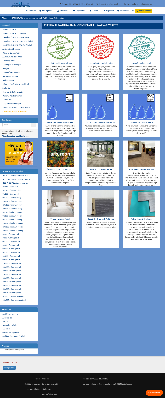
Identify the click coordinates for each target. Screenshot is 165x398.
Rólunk (5, 321)
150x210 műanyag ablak (11, 289)
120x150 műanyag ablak (11, 267)
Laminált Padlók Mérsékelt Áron (60, 63)
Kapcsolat (6, 329)
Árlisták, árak (7, 100)
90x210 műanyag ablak (11, 256)
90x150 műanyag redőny (11, 194)
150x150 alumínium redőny (12, 231)
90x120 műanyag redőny (11, 190)
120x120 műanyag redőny (12, 201)
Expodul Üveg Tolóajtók (11, 72)
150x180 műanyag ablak (11, 274)
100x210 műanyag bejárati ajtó (14, 300)
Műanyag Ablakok (9, 29)
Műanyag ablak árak (10, 187)
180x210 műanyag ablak (11, 282)
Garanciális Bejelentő (10, 332)
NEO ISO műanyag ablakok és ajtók (16, 179)
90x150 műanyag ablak (11, 252)
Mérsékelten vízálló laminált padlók (60, 122)
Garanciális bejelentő (50, 384)
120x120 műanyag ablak (11, 263)
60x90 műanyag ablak (10, 238)
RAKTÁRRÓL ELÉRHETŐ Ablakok (15, 37)
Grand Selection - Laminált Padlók (141, 169)
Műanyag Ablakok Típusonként (14, 33)
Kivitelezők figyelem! (49, 394)
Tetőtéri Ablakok (8, 80)
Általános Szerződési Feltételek (14, 336)
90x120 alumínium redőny (12, 212)
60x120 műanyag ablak (11, 241)
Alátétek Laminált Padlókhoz (141, 219)
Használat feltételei (9, 325)
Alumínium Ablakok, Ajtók (12, 57)
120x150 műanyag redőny (12, 205)
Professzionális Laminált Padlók (101, 63)
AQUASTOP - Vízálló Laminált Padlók (100, 122)
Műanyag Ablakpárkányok (12, 96)
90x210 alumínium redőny (12, 220)
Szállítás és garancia (10, 314)
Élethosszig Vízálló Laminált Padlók (60, 169)
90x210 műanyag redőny (11, 198)
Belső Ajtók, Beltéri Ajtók (11, 65)
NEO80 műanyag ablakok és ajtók (15, 176)
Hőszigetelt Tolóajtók (10, 76)
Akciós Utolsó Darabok (11, 49)
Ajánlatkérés (154, 393)
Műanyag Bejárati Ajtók (11, 53)
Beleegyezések (9, 368)
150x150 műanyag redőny (12, 209)
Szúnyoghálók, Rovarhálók (12, 92)
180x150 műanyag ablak (11, 278)
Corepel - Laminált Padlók (60, 219)
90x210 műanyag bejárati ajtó (13, 296)
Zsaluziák (6, 88)
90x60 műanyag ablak (10, 245)
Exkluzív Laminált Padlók (141, 63)
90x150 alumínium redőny (12, 216)
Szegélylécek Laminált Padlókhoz (101, 219)
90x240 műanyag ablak (11, 260)
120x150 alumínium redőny (12, 227)
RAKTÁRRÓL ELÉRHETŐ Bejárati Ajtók (17, 41)
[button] (46, 11)
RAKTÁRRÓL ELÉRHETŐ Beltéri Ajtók (17, 45)
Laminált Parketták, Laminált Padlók (16, 108)
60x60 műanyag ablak (10, 234)
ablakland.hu (103, 379)
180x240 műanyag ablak (11, 285)
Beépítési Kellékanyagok (11, 104)
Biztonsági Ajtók (8, 61)
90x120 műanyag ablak (11, 249)
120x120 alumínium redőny (12, 223)
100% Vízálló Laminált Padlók (141, 122)
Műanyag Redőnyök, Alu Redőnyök (15, 84)
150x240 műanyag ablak (11, 293)
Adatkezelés (7, 318)
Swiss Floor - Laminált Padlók (101, 169)
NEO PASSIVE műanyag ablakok (15, 183)
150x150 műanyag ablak (11, 271)
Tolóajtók (5, 69)
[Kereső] (33, 125)
